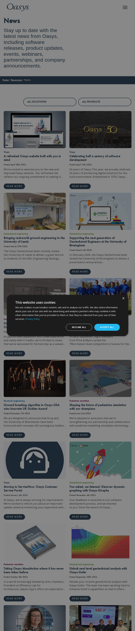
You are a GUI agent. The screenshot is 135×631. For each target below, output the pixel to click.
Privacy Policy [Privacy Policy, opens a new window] (32, 318)
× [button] (123, 298)
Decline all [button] (79, 327)
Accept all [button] (107, 327)
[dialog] (67, 315)
